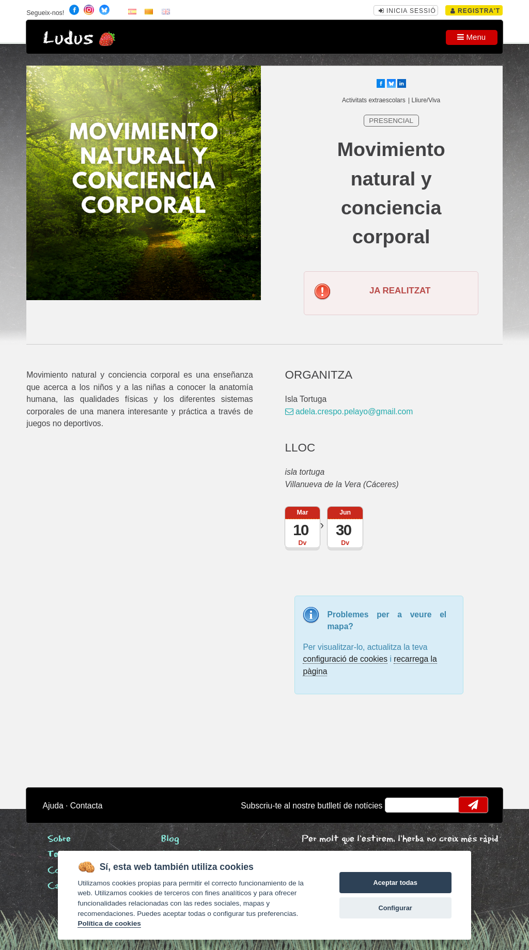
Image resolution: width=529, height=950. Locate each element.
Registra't (475, 10)
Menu (471, 37)
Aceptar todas (395, 882)
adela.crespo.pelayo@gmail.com (349, 411)
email (399, 805)
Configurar (395, 908)
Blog (170, 839)
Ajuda (53, 805)
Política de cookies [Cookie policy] (109, 923)
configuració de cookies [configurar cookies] (345, 659)
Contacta (86, 805)
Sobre (59, 839)
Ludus (68, 38)
